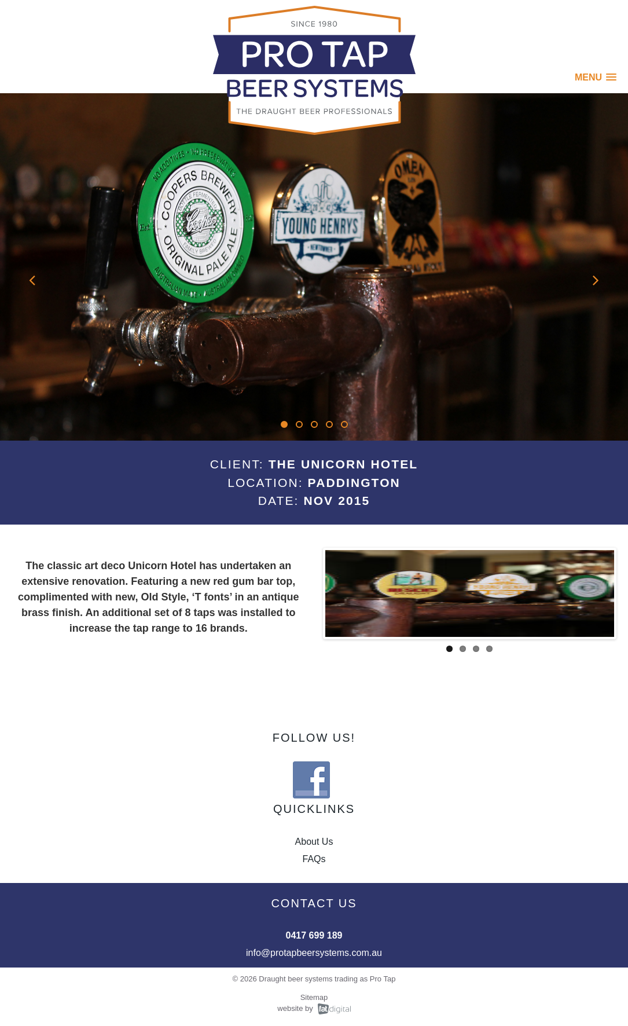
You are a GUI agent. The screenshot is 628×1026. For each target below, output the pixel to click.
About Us (314, 842)
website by (295, 1008)
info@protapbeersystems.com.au (314, 953)
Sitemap (314, 997)
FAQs (313, 859)
